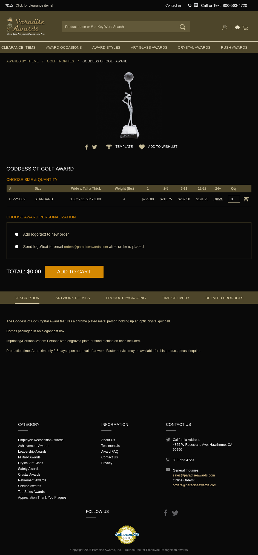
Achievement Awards (33, 446)
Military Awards (29, 457)
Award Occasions (64, 47)
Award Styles (106, 47)
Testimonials (110, 446)
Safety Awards (28, 469)
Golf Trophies (60, 61)
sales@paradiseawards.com (194, 475)
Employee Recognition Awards (41, 440)
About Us (108, 440)
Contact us (173, 5)
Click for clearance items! (34, 5)
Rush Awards (234, 47)
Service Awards (29, 486)
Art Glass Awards (149, 47)
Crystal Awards (194, 47)
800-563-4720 (183, 460)
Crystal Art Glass (30, 463)
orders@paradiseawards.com (195, 485)
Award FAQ (109, 451)
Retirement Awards (32, 480)
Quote (217, 199)
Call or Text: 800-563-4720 (224, 5)
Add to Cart (74, 271)
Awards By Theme (23, 61)
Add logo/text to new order (44, 234)
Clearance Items (18, 47)
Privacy (106, 463)
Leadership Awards (32, 451)
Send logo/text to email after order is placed (129, 246)
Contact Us (109, 457)
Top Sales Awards (31, 492)
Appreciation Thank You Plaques (42, 497)
